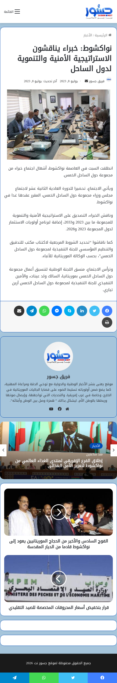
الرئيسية (103, 35)
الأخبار (87, 35)
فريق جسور (96, 81)
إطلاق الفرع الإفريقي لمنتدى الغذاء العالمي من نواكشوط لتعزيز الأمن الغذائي (59, 463)
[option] (58, 450)
